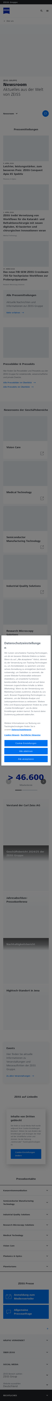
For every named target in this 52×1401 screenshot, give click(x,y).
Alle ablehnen (26, 751)
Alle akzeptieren (26, 758)
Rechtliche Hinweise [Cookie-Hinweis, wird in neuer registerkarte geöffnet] (31, 734)
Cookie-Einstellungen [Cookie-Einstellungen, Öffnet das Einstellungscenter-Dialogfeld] (25, 743)
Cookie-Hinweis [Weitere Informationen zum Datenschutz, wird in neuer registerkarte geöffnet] (11, 734)
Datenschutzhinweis (21, 729)
